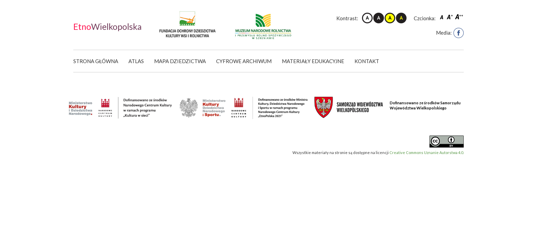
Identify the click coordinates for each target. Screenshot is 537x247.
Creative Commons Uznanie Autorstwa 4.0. (426, 152)
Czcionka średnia (450, 17)
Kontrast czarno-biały (378, 18)
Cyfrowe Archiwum (244, 61)
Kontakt (366, 61)
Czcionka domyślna (442, 17)
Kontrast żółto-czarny (390, 18)
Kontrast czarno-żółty (401, 18)
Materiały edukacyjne (313, 61)
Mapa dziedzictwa (180, 61)
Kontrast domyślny (367, 18)
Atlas (136, 61)
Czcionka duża (459, 17)
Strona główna (95, 61)
